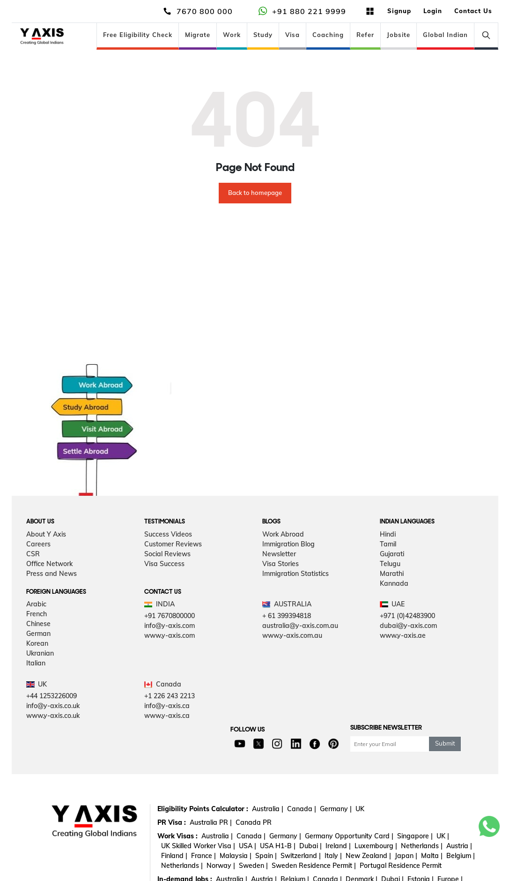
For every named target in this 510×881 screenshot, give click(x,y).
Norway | (221, 865)
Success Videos (168, 534)
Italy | (333, 855)
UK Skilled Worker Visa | (198, 846)
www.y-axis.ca (167, 715)
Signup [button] (399, 11)
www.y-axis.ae (403, 635)
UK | (442, 836)
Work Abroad (283, 534)
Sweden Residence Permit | (314, 865)
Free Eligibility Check (137, 34)
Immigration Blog (288, 544)
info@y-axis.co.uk (53, 706)
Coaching (328, 34)
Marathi (392, 573)
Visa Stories (280, 564)
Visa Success (164, 564)
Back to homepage (255, 192)
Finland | (174, 855)
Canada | (301, 809)
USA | (247, 846)
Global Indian (445, 34)
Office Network (49, 564)
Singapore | (415, 836)
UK (359, 809)
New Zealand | (368, 855)
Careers (38, 544)
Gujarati (392, 554)
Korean (37, 643)
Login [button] (432, 11)
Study (263, 34)
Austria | (459, 846)
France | (203, 855)
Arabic (36, 604)
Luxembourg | (376, 846)
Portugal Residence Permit (401, 865)
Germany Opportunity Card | (349, 836)
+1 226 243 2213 (169, 696)
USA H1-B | (278, 846)
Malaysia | (235, 855)
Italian (35, 663)
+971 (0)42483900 (407, 616)
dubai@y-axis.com (408, 625)
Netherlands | (422, 846)
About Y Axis (46, 534)
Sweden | (253, 865)
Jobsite (398, 34)
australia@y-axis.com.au (300, 625)
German (38, 633)
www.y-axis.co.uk (53, 715)
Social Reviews (167, 554)
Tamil (388, 544)
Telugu (390, 564)
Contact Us (473, 11)
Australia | (267, 809)
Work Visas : (177, 836)
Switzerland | (301, 855)
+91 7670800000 (169, 616)
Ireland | (338, 846)
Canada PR (254, 822)
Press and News (51, 573)
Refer (365, 34)
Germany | (336, 809)
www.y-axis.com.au (292, 635)
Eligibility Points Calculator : (202, 809)
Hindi (388, 534)
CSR (33, 554)
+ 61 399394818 (286, 616)
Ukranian (40, 653)
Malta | (432, 855)
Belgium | (460, 855)
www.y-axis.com (169, 635)
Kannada (394, 583)
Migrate (197, 34)
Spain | (266, 855)
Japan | (406, 855)
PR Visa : (171, 822)
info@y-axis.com (169, 625)
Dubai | (310, 846)
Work (232, 34)
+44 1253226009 (51, 696)
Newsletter (279, 554)
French (36, 614)
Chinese (38, 624)
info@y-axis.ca (167, 706)
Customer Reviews (173, 544)
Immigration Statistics (295, 573)
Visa (292, 34)
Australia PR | (211, 822)
